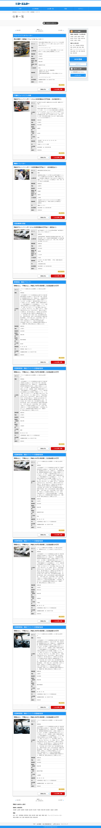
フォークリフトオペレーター (23, 35)
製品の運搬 (16, 817)
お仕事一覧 (50, 8)
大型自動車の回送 (19, 223)
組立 (14, 815)
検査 (37, 815)
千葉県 (38, 810)
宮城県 (14, 810)
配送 (31, 817)
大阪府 (52, 810)
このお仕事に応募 (57, 89)
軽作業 (33, 815)
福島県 (22, 810)
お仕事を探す (78, 75)
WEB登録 (78, 59)
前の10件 (19, 30)
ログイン (80, 8)
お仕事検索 (35, 8)
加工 (17, 815)
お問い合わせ (56, 824)
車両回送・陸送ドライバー (22, 282)
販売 (46, 815)
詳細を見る (43, 89)
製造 (30, 815)
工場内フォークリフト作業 (22, 95)
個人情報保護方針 (47, 824)
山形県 (18, 810)
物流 (40, 815)
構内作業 (35, 817)
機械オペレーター (19, 163)
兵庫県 (56, 810)
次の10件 (60, 30)
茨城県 (26, 810)
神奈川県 (43, 810)
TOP (20, 8)
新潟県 (48, 810)
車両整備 (21, 815)
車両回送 (26, 815)
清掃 (23, 817)
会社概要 (39, 824)
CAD (20, 817)
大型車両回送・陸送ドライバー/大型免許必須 (28, 368)
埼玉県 (34, 810)
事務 (43, 815)
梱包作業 (27, 817)
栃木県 (30, 810)
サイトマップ (64, 824)
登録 (65, 8)
